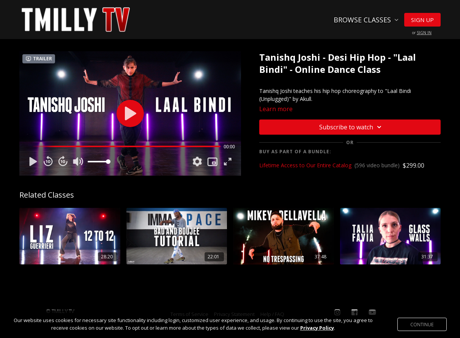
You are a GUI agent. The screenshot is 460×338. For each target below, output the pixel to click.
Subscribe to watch (351, 127)
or (422, 32)
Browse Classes (366, 19)
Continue (422, 324)
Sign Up (422, 20)
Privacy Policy (317, 327)
